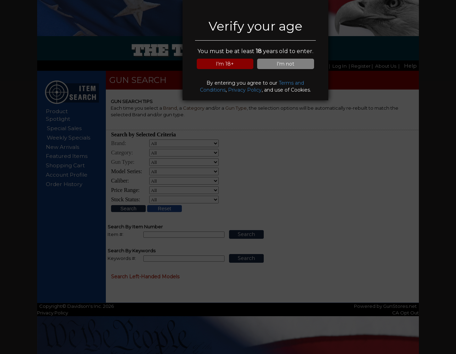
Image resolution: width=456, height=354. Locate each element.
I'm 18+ (225, 64)
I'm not (285, 64)
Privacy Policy (245, 90)
